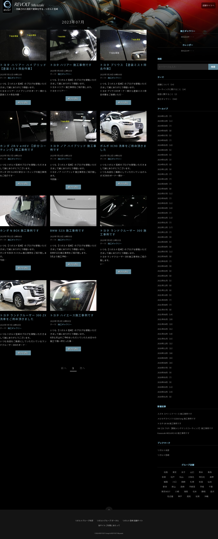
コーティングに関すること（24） (172, 89)
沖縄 (206, 496)
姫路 (166, 481)
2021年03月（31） (165, 328)
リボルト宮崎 (163, 455)
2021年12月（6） (165, 285)
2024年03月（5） (165, 154)
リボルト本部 (163, 450)
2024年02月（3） (165, 159)
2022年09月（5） (165, 241)
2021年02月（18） (165, 333)
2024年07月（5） (165, 135)
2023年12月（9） (165, 169)
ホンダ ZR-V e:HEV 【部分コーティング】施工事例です (23, 147)
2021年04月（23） (165, 324)
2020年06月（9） (165, 372)
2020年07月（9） (165, 367)
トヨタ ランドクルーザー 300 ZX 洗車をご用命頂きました (23, 317)
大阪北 (191, 476)
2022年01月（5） (165, 280)
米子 (183, 472)
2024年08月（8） (165, 130)
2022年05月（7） (165, 261)
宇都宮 (192, 486)
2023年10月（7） (165, 178)
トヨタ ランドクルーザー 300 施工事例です (123, 232)
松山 (181, 476)
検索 (213, 67)
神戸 (180, 496)
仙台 (210, 481)
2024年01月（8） (165, 164)
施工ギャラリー (15, 77)
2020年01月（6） (165, 396)
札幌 (192, 481)
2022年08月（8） (165, 246)
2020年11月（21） (165, 348)
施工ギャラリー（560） (167, 99)
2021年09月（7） (165, 299)
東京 (175, 472)
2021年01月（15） (165, 338)
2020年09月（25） (165, 358)
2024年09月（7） (165, 125)
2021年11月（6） (165, 290)
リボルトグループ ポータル (108, 520)
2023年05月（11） (165, 203)
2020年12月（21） (165, 343)
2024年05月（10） (165, 145)
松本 (195, 491)
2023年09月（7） (165, 183)
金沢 (212, 491)
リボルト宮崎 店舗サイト (132, 520)
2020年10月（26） (165, 353)
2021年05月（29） (165, 319)
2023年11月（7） (165, 174)
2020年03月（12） (165, 387)
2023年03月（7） (165, 212)
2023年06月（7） (165, 198)
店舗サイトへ (208, 5)
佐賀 (198, 496)
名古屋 (170, 496)
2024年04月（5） (165, 149)
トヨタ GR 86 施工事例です (169, 423)
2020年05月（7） (165, 377)
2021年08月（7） (165, 304)
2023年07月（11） (165, 193)
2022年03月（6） (165, 270)
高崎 (182, 486)
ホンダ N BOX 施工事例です (19, 230)
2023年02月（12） (165, 217)
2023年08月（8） (165, 188)
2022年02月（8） (165, 275)
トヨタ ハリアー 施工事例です (71, 65)
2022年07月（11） (165, 251)
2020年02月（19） (165, 391)
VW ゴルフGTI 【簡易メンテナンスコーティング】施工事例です (185, 428)
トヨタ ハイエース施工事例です (72, 315)
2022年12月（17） (165, 227)
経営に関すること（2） (167, 94)
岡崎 (183, 481)
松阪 (166, 472)
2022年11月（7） (165, 232)
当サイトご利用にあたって (109, 525)
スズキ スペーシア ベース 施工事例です (174, 413)
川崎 (177, 491)
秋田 (201, 481)
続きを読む (23, 102)
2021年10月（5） (165, 295)
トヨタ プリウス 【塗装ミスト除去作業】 (123, 66)
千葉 (211, 486)
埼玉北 (202, 476)
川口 (175, 481)
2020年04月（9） (165, 382)
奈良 (164, 476)
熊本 (201, 472)
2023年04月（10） (165, 208)
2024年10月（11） (165, 120)
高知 (189, 496)
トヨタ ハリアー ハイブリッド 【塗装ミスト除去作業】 (23, 66)
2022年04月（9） (165, 266)
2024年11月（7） (165, 116)
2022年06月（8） (165, 256)
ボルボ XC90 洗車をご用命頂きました (123, 147)
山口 (192, 472)
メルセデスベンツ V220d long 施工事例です (176, 418)
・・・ (160, 21)
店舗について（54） (166, 84)
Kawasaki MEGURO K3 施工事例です (173, 433)
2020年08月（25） (165, 362)
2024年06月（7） (165, 140)
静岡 (203, 491)
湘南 (186, 491)
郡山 (174, 486)
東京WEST (165, 491)
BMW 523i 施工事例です (67, 230)
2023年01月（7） (165, 222)
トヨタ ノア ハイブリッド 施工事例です (73, 147)
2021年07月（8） (165, 309)
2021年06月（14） (165, 314)
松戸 (173, 476)
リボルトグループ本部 (84, 520)
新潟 (165, 486)
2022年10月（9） (165, 237)
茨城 (202, 486)
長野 (212, 476)
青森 (210, 472)
